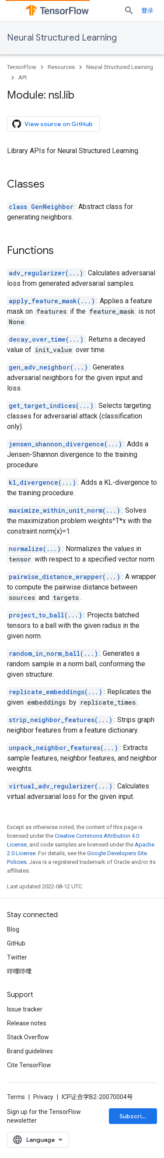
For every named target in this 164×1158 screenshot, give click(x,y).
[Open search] (129, 10)
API (22, 77)
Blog (13, 929)
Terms (16, 1096)
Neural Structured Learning (62, 37)
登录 (147, 10)
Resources (61, 67)
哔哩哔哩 (19, 971)
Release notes (26, 1023)
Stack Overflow (28, 1037)
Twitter (17, 957)
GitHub (16, 943)
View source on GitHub (52, 124)
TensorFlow (21, 67)
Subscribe (134, 1116)
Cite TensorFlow (29, 1065)
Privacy (43, 1096)
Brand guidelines (30, 1051)
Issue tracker (24, 1009)
